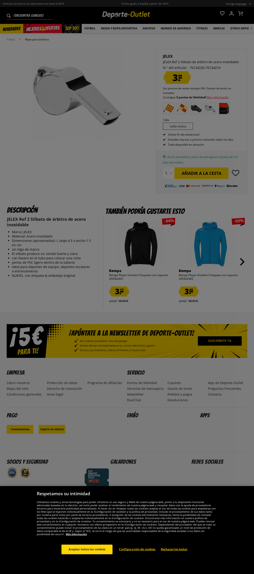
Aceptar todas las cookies (87, 549)
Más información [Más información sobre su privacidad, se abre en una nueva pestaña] (76, 534)
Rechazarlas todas (174, 549)
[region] (127, 530)
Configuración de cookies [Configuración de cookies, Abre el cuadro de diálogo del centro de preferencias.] (137, 549)
